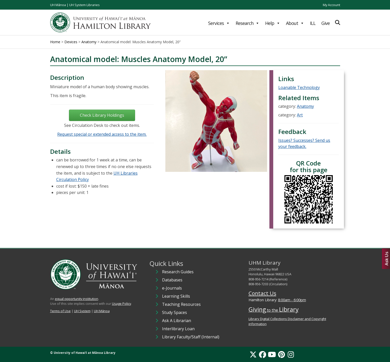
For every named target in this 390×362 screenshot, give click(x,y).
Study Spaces (174, 312)
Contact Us (262, 293)
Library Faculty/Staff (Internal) (190, 337)
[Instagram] (291, 354)
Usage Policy (121, 303)
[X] (253, 354)
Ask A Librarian (176, 320)
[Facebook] (262, 354)
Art (300, 115)
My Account (331, 5)
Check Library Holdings (102, 115)
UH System (82, 311)
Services (219, 23)
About (295, 23)
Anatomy (305, 106)
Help (272, 23)
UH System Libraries (84, 5)
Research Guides (178, 272)
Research (247, 23)
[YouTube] (272, 354)
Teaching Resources (181, 304)
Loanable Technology (299, 87)
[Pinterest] (281, 354)
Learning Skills (176, 296)
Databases (172, 280)
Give (325, 23)
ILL (312, 23)
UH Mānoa (58, 5)
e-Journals (172, 288)
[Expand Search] (337, 22)
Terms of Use (60, 311)
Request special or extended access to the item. (102, 134)
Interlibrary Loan (178, 328)
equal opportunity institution (76, 298)
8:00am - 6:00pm (292, 299)
